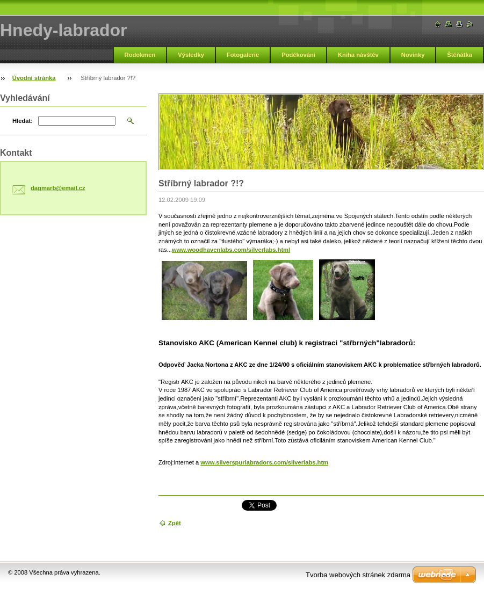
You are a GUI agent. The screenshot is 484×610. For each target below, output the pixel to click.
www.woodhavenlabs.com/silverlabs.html (231, 249)
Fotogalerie (243, 55)
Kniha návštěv (358, 55)
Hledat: (22, 121)
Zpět (174, 523)
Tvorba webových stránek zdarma (358, 575)
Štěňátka (459, 55)
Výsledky (191, 55)
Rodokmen (140, 55)
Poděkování (298, 55)
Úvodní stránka (34, 78)
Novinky (413, 55)
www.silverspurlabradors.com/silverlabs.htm (264, 462)
